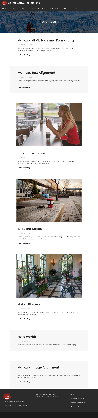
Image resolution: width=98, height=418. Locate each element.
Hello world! (26, 337)
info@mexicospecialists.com (77, 398)
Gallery (66, 8)
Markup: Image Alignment (38, 367)
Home (5, 8)
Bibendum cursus (31, 153)
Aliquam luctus (29, 229)
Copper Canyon (39, 8)
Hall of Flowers (28, 304)
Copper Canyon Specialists (24, 3)
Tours (14, 8)
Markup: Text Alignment (36, 73)
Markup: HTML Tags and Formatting (45, 40)
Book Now (54, 8)
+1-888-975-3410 (74, 406)
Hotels (24, 8)
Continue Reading (23, 55)
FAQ (75, 8)
